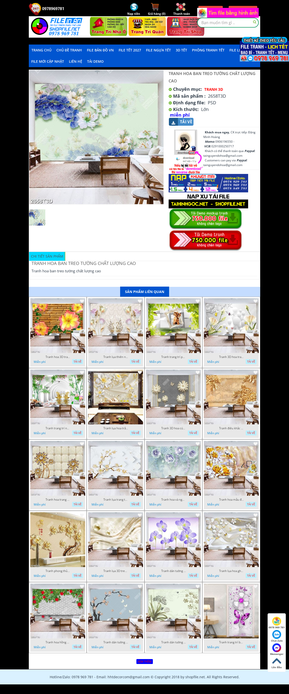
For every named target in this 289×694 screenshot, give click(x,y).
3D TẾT (181, 50)
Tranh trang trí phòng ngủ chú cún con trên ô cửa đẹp (173, 357)
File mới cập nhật (47, 61)
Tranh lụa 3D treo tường (115, 571)
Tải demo (95, 61)
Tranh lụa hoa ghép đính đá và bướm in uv (231, 571)
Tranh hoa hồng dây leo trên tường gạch (58, 642)
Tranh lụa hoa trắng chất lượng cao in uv (115, 428)
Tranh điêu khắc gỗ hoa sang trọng (231, 428)
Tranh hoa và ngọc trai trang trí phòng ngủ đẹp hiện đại (173, 499)
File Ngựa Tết (158, 50)
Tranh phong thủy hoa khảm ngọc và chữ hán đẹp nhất (58, 571)
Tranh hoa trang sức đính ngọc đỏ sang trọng (58, 499)
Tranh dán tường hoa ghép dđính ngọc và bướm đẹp (115, 642)
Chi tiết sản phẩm (47, 256)
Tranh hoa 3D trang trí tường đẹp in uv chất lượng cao (58, 357)
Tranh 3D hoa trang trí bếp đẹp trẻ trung (231, 357)
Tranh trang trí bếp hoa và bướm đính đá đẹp (231, 642)
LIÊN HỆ (75, 61)
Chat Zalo (277, 636)
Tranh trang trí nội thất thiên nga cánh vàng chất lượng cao (58, 428)
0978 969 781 (277, 623)
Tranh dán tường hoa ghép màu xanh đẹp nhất (173, 571)
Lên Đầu (277, 663)
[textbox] (228, 23)
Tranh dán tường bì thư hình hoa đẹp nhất (173, 642)
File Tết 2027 (130, 50)
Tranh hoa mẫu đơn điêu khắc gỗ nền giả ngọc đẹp (231, 499)
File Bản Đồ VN (100, 50)
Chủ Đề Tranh (69, 50)
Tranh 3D (213, 89)
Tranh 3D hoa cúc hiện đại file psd (173, 428)
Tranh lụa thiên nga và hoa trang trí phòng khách (115, 357)
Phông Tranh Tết (208, 50)
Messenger (277, 649)
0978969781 (46, 8)
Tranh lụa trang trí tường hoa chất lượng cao (115, 499)
